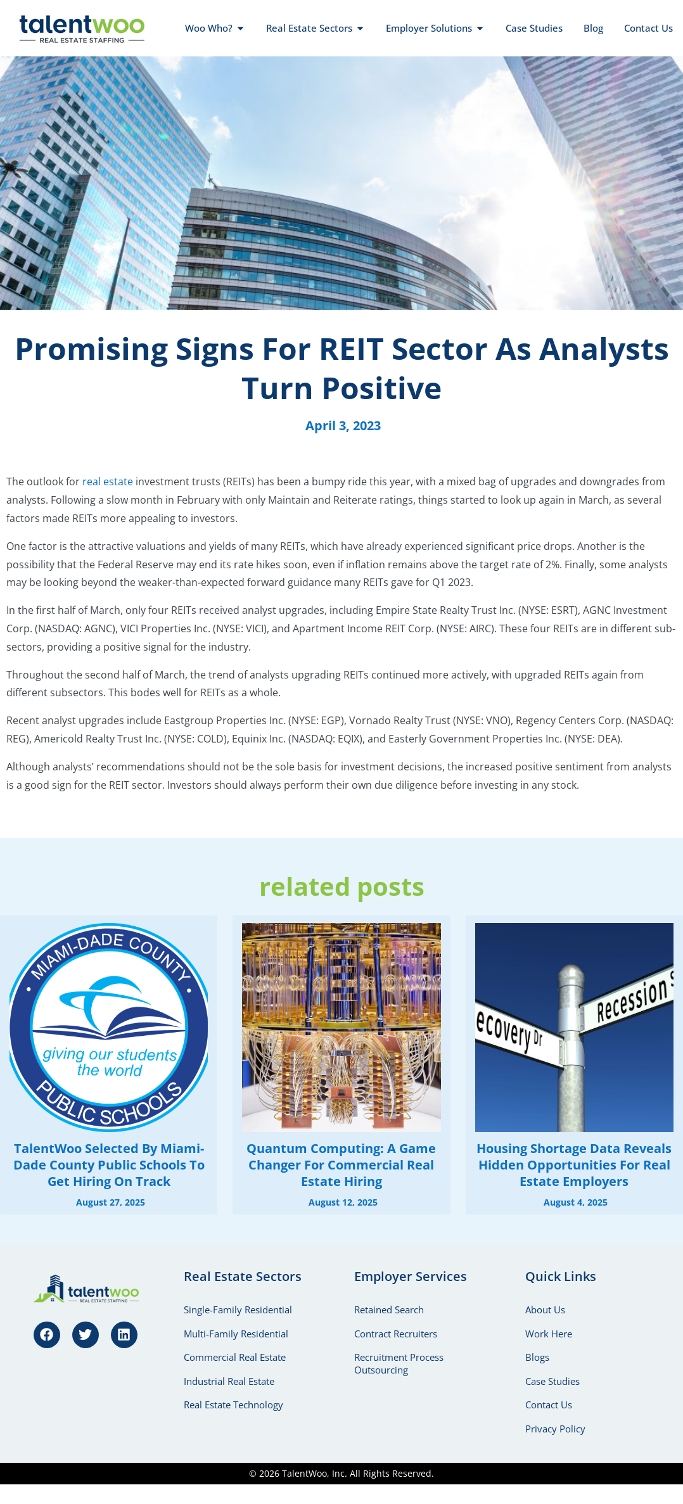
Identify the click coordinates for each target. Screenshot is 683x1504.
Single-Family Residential (238, 1309)
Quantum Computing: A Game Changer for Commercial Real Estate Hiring (341, 1165)
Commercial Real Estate (235, 1357)
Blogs (537, 1357)
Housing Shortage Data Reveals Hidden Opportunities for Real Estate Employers (574, 1165)
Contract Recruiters (395, 1333)
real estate (107, 481)
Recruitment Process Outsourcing (399, 1364)
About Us (545, 1309)
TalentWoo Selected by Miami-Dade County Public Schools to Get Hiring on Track (109, 1165)
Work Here (548, 1333)
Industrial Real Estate (229, 1381)
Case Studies (552, 1381)
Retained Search (389, 1309)
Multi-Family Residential (236, 1333)
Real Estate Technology (233, 1405)
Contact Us (548, 1405)
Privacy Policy (555, 1430)
